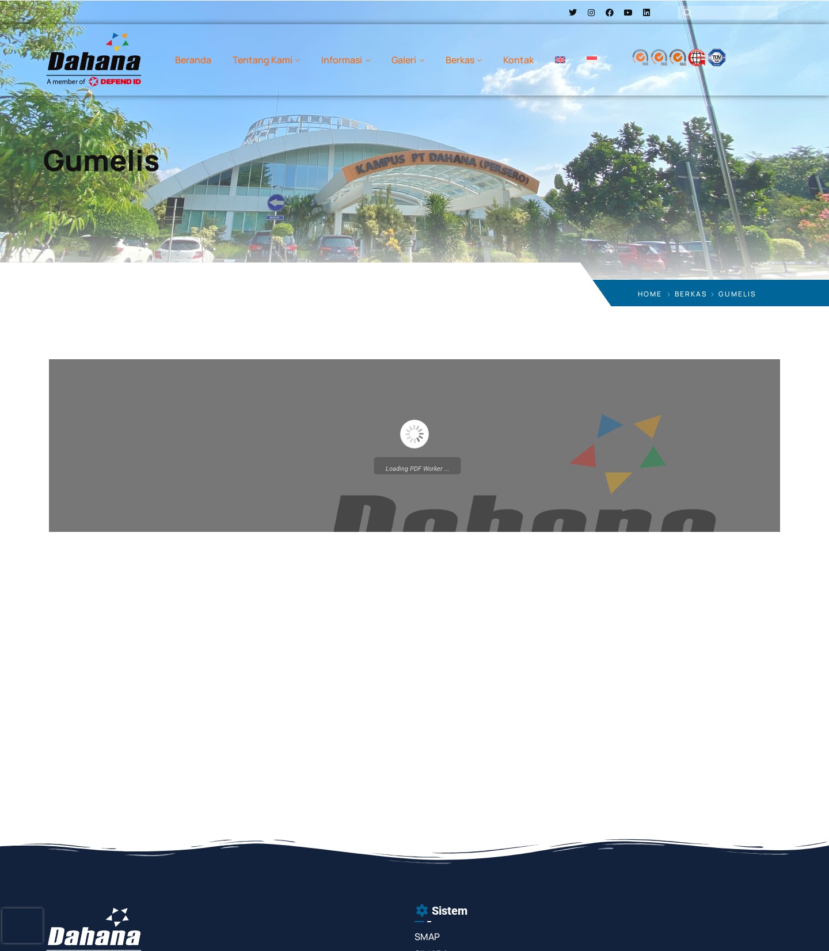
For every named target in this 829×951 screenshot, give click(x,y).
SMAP (427, 936)
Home (650, 294)
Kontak (518, 60)
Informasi (341, 60)
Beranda (193, 60)
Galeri (403, 60)
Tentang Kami (262, 60)
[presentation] (22, 925)
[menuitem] (560, 60)
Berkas (460, 60)
